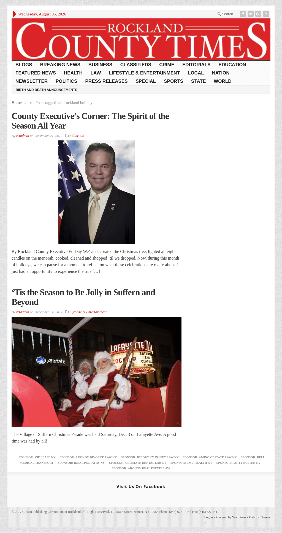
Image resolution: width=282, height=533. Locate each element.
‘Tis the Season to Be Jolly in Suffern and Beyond (83, 297)
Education (232, 64)
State (198, 81)
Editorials (196, 64)
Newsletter (31, 81)
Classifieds (135, 64)
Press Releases (106, 81)
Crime (166, 64)
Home (17, 102)
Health (73, 73)
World (222, 81)
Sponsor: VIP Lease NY (37, 457)
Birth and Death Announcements (46, 90)
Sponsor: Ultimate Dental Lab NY (137, 462)
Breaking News (60, 64)
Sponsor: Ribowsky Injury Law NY (149, 457)
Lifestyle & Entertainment (144, 73)
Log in (208, 517)
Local (196, 73)
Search (225, 14)
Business (100, 64)
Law (96, 73)
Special (146, 81)
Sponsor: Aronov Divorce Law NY (88, 457)
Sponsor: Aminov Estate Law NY (210, 457)
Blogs (23, 64)
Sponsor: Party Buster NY (238, 462)
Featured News (35, 73)
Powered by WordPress (231, 517)
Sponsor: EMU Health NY (191, 462)
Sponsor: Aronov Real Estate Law (141, 468)
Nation (221, 73)
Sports (173, 81)
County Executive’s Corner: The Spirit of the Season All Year (90, 120)
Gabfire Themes (259, 517)
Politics (66, 81)
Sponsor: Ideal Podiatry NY (81, 462)
